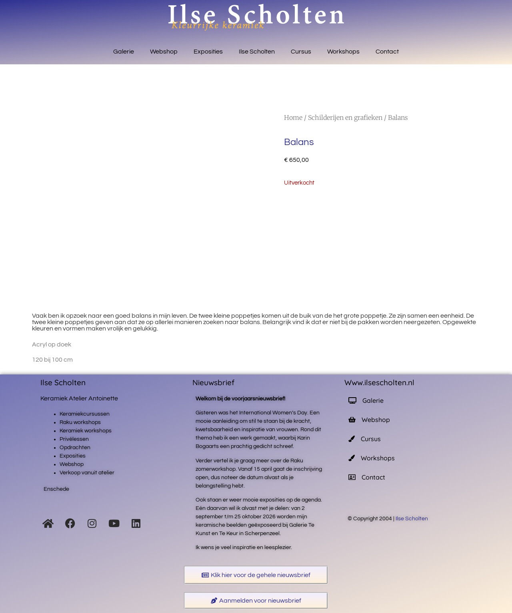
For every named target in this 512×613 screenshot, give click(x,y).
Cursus (301, 51)
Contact (387, 51)
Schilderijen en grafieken (345, 117)
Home (293, 117)
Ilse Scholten (257, 51)
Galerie (123, 51)
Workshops (343, 51)
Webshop (164, 51)
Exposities (208, 51)
